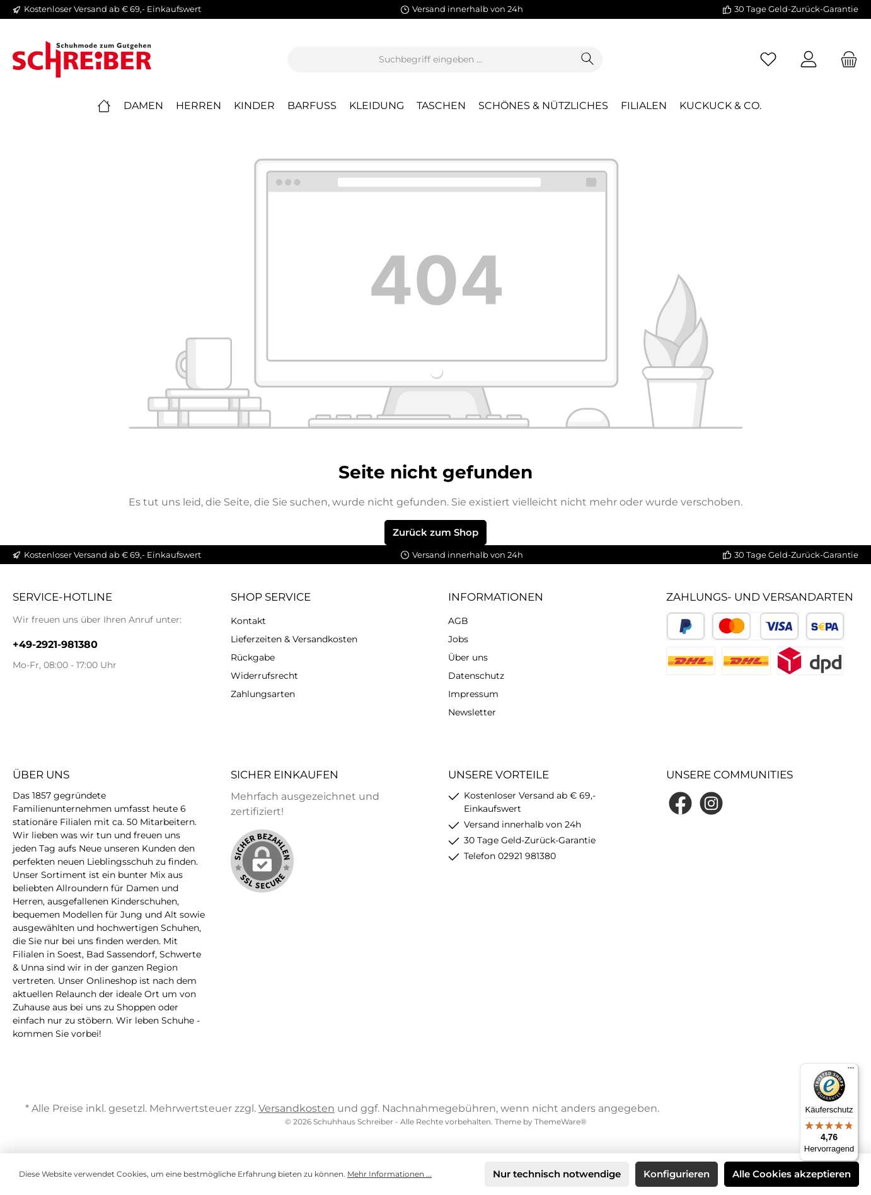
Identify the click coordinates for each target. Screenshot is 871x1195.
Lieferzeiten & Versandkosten (294, 639)
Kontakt (248, 620)
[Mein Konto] (809, 59)
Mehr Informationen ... (389, 1174)
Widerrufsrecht (264, 675)
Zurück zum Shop (435, 532)
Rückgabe (253, 657)
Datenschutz (476, 675)
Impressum (473, 694)
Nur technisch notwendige (557, 1174)
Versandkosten (296, 1108)
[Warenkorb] (845, 59)
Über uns (468, 657)
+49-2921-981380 (55, 644)
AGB (458, 620)
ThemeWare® (560, 1121)
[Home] (110, 106)
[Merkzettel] (768, 59)
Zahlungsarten (263, 694)
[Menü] (850, 1070)
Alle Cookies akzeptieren (791, 1174)
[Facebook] (680, 803)
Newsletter (472, 712)
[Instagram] (711, 803)
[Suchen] (588, 59)
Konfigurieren (676, 1174)
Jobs (458, 639)
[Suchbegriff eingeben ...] (430, 59)
